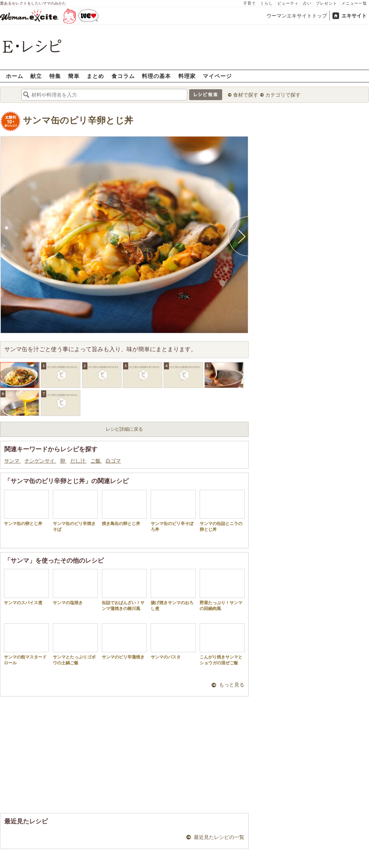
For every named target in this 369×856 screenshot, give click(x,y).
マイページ (217, 76)
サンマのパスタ (173, 641)
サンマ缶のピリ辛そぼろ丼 (173, 511)
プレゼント (326, 3)
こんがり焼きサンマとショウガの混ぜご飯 (222, 644)
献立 (36, 76)
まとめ (95, 76)
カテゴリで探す (283, 95)
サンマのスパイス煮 (26, 587)
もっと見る (231, 685)
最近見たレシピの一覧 (219, 837)
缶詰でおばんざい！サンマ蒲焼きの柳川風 (124, 590)
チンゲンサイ (40, 461)
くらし (266, 3)
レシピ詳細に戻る (124, 429)
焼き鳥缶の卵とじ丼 (124, 508)
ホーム (14, 76)
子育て (249, 3)
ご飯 (96, 461)
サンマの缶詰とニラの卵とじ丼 (222, 511)
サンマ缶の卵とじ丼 (26, 508)
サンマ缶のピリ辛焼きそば (75, 511)
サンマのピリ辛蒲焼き (124, 641)
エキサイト (354, 16)
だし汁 (78, 461)
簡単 (74, 76)
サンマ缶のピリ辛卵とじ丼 (78, 120)
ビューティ (288, 3)
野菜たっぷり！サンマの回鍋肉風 (222, 590)
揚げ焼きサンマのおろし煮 (173, 590)
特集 (55, 76)
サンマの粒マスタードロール (26, 644)
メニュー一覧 (354, 3)
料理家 (187, 76)
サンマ (12, 461)
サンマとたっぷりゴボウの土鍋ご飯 (75, 644)
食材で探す (245, 95)
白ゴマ (113, 461)
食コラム (123, 76)
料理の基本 (156, 76)
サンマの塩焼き (75, 587)
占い (307, 3)
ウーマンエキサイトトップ (296, 16)
